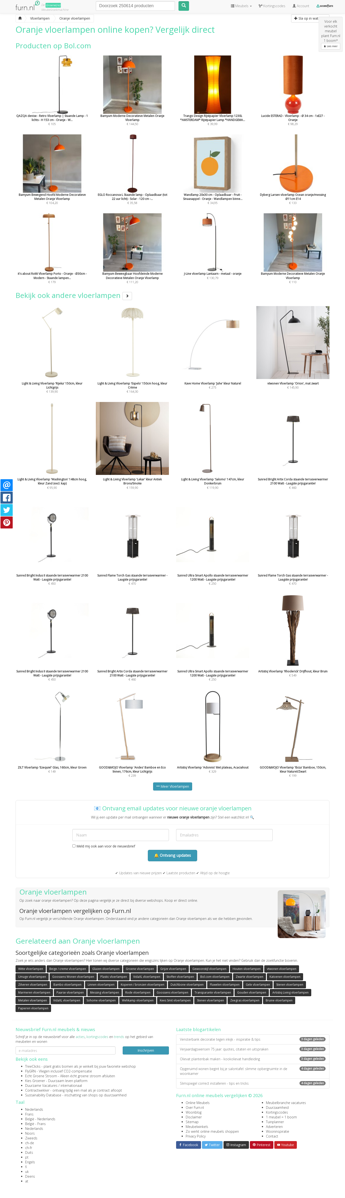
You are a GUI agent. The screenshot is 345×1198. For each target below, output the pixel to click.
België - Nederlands (40, 1119)
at (26, 1181)
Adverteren (274, 1126)
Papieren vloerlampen (33, 1008)
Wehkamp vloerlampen (138, 1000)
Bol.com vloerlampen (215, 977)
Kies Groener (35, 1080)
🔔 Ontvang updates (172, 855)
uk (27, 1171)
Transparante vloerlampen (213, 992)
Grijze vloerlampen (173, 969)
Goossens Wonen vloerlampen (73, 977)
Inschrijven (146, 1050)
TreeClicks (32, 1066)
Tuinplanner (275, 1122)
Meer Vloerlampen (172, 786)
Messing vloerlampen (104, 992)
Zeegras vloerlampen (244, 1000)
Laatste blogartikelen (198, 1029)
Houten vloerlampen (247, 969)
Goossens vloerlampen (172, 992)
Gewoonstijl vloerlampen (209, 969)
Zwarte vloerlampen (249, 977)
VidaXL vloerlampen (146, 977)
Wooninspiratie (277, 1131)
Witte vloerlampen (30, 969)
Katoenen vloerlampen (285, 977)
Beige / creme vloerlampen (67, 969)
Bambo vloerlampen (67, 985)
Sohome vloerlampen (101, 1000)
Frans (29, 1114)
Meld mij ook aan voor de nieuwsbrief (103, 846)
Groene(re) (53, 5)
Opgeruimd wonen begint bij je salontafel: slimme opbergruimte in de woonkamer (253, 1071)
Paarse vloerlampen (70, 992)
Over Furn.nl (195, 1107)
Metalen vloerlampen (32, 1000)
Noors (30, 1133)
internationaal (71, 1085)
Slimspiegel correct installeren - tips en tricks (253, 1083)
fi (26, 1167)
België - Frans (35, 1123)
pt (27, 1157)
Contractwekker (37, 1090)
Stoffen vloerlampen (180, 977)
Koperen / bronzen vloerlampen (142, 985)
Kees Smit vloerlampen (175, 1000)
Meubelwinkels (197, 1126)
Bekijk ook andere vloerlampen (74, 295)
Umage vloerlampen (32, 977)
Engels (30, 1162)
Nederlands (34, 1109)
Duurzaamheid (277, 1107)
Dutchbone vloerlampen (187, 985)
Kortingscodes (277, 1112)
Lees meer (331, 46)
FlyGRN (30, 1071)
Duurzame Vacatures (41, 1085)
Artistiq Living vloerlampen (290, 992)
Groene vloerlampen (140, 969)
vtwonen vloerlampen (281, 969)
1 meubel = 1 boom (281, 1117)
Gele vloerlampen (258, 985)
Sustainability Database (43, 1095)
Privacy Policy (196, 1136)
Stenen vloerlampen (289, 985)
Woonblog (193, 1112)
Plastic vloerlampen (113, 977)
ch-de (29, 1143)
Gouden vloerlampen (251, 992)
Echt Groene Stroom (41, 1076)
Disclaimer (194, 1117)
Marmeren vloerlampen (34, 992)
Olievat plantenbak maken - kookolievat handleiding (253, 1059)
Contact (272, 1136)
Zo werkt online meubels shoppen (212, 1131)
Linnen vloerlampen (101, 985)
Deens (30, 1176)
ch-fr (28, 1147)
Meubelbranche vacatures (286, 1102)
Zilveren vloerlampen (32, 985)
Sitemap (192, 1122)
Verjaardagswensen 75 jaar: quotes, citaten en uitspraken (253, 1049)
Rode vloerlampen (137, 992)
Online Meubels (198, 1102)
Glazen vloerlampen (106, 969)
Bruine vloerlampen (279, 1000)
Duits (29, 1152)
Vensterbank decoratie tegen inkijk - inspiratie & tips (253, 1039)
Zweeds (31, 1138)
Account (301, 6)
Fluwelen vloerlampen (225, 985)
